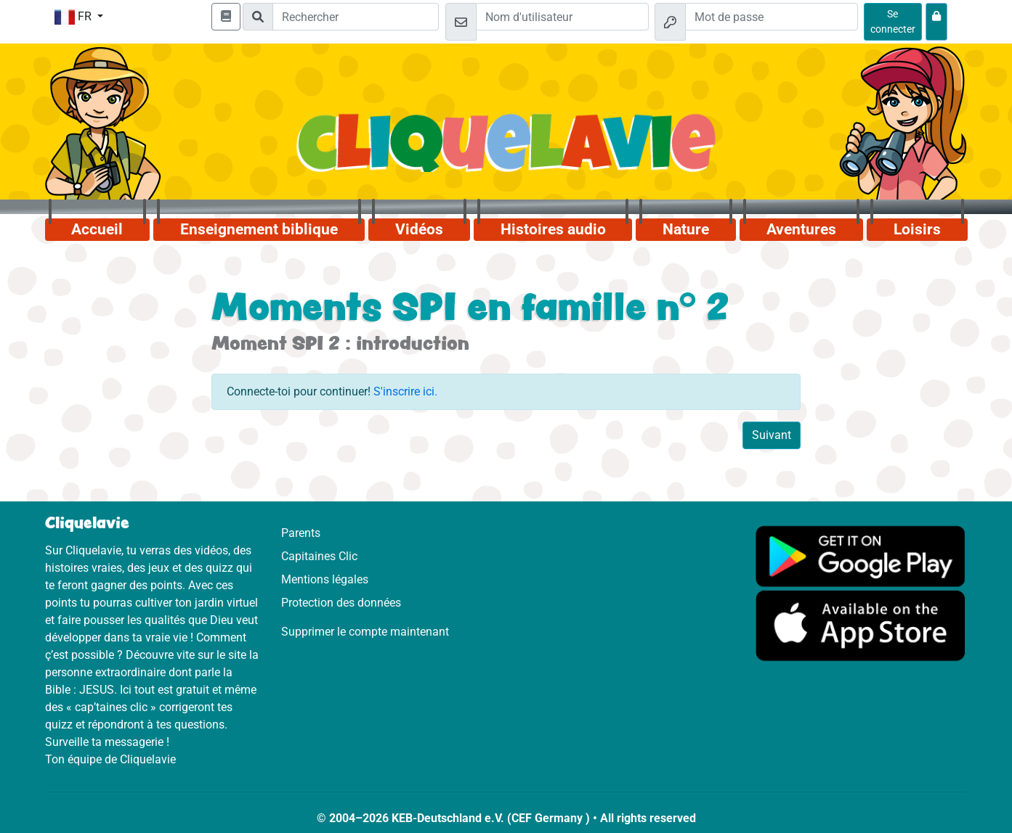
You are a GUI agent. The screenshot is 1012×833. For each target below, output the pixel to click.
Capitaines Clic (319, 556)
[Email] (562, 16)
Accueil (97, 229)
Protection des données (341, 603)
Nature (686, 229)
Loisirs (917, 229)
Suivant (771, 435)
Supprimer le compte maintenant (365, 632)
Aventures (801, 229)
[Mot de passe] (771, 16)
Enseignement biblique (259, 229)
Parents (300, 533)
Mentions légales (324, 579)
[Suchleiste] (355, 16)
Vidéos (419, 229)
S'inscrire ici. (405, 391)
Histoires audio (553, 229)
